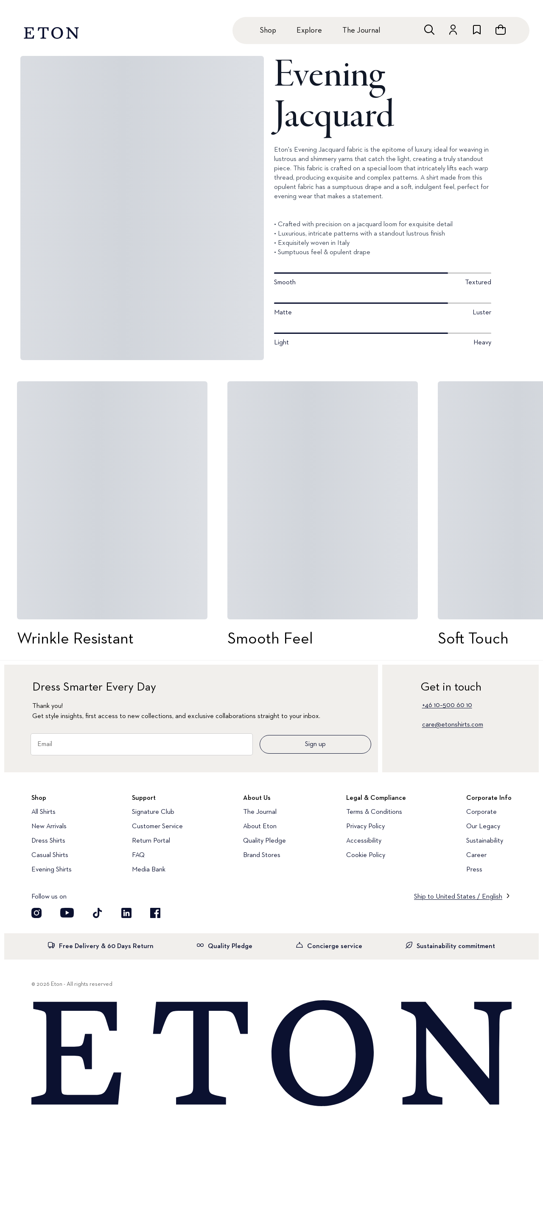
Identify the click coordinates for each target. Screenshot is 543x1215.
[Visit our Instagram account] (36, 913)
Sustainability (484, 841)
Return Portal (151, 841)
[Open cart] (500, 30)
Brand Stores (261, 855)
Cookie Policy (365, 855)
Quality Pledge (264, 841)
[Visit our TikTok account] (97, 913)
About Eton (260, 826)
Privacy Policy (365, 826)
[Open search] (429, 30)
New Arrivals (49, 826)
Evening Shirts (51, 869)
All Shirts (43, 812)
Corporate (481, 812)
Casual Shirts (49, 855)
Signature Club (153, 812)
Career (476, 855)
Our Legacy (483, 826)
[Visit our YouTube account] (67, 913)
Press (474, 869)
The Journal (361, 30)
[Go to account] (453, 30)
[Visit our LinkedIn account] (126, 913)
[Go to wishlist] (477, 30)
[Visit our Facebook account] (155, 913)
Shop (268, 30)
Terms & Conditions (374, 812)
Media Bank (148, 869)
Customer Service (157, 826)
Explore (309, 30)
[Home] (271, 1054)
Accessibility (363, 841)
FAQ (138, 855)
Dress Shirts (48, 841)
